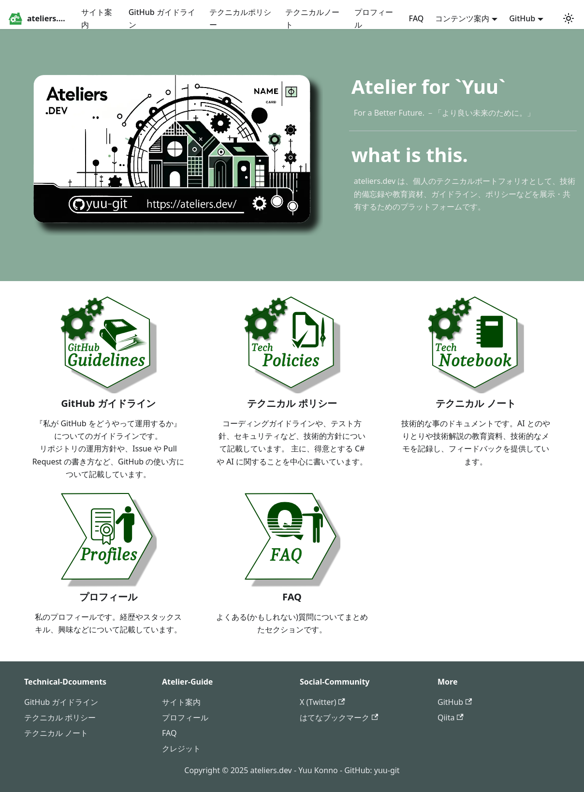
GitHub (455, 702)
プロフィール (373, 18)
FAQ (416, 18)
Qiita (451, 717)
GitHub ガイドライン (162, 18)
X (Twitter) (322, 702)
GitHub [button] (522, 18)
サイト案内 (96, 18)
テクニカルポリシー (240, 18)
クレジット (181, 748)
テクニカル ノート (56, 733)
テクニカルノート (312, 18)
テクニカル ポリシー (60, 717)
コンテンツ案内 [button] (462, 18)
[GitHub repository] (555, 18)
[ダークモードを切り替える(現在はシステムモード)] (568, 18)
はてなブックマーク (339, 717)
